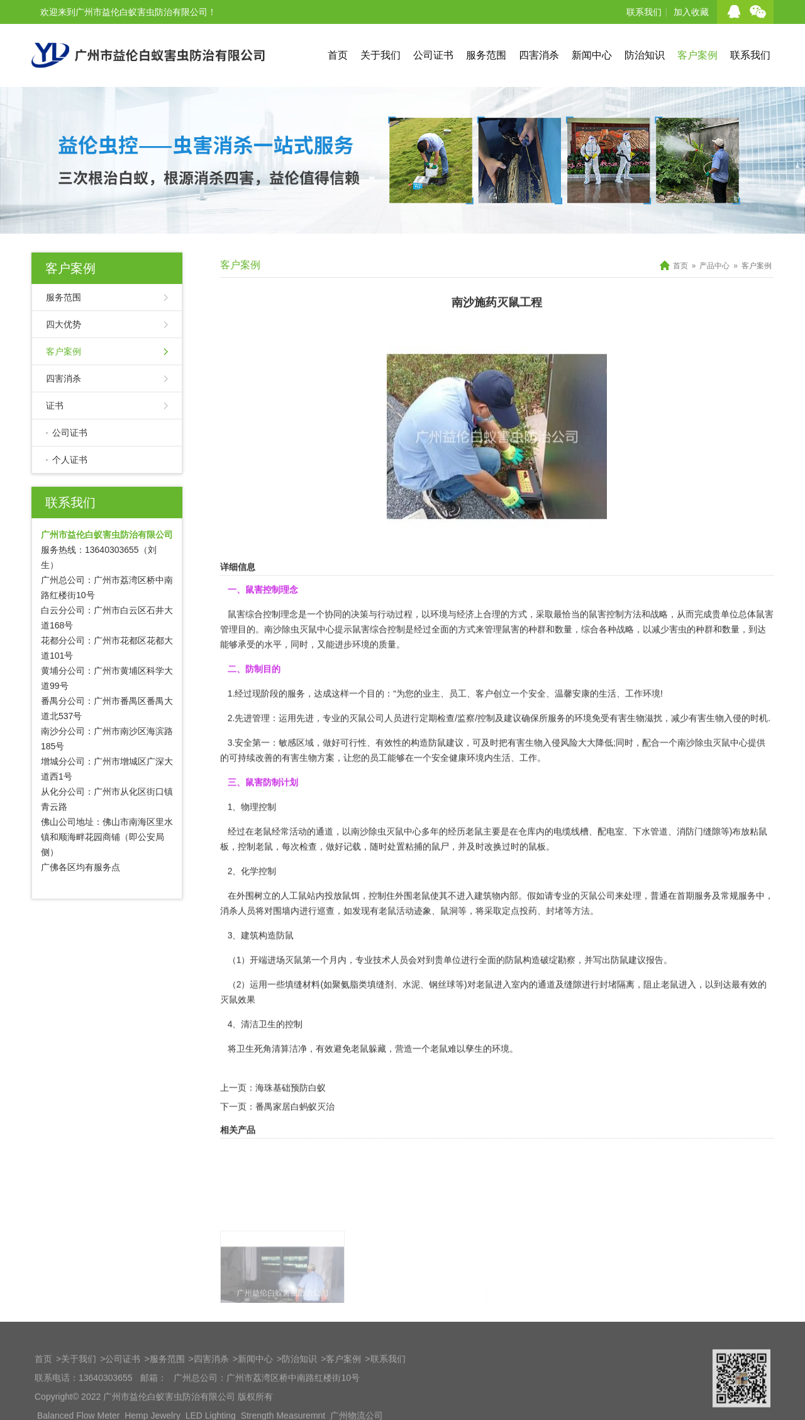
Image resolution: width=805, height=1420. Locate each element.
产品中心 (714, 265)
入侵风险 (560, 782)
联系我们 (644, 12)
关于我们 (380, 55)
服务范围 (486, 55)
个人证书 (69, 460)
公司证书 (433, 55)
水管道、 (659, 871)
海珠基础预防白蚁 (290, 1127)
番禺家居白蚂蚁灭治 (295, 1146)
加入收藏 (691, 12)
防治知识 (645, 55)
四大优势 (63, 324)
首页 (338, 55)
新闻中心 (592, 55)
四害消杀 (539, 55)
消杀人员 (237, 950)
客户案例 (697, 55)
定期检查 (437, 758)
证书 (55, 405)
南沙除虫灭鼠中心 (299, 669)
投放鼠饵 (342, 935)
